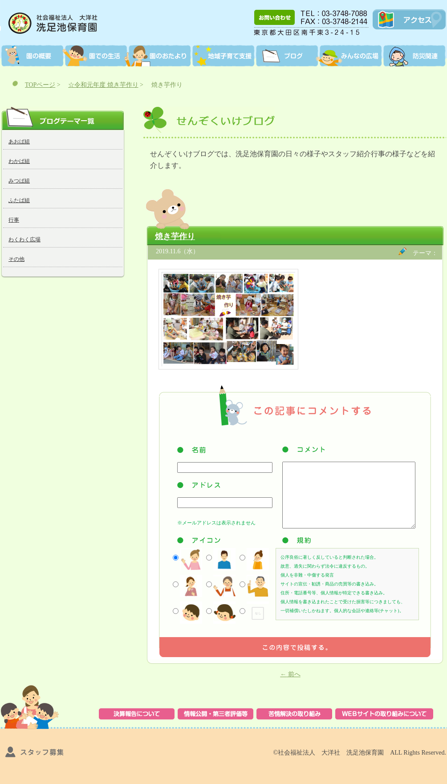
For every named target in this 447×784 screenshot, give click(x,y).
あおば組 (19, 141)
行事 (13, 220)
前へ (290, 674)
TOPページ (40, 84)
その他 (16, 259)
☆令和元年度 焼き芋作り (103, 84)
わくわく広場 (24, 239)
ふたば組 (19, 200)
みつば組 (19, 181)
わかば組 (19, 161)
